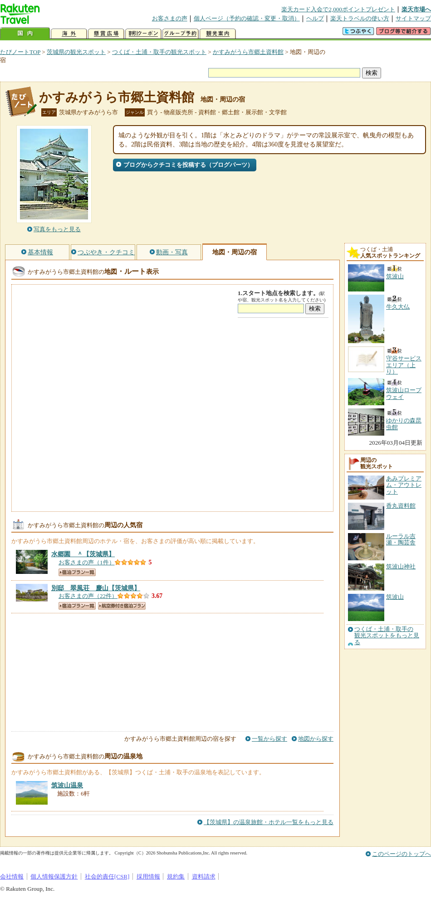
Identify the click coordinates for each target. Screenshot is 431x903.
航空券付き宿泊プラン (122, 606)
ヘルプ (315, 18)
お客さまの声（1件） (87, 562)
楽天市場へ (416, 9)
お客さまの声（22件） (88, 595)
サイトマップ (413, 18)
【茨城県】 (83, 554)
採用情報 (148, 876)
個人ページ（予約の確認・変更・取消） (247, 18)
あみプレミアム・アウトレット (403, 485)
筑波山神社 (401, 566)
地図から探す (315, 738)
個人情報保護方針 (54, 876)
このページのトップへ (401, 853)
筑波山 (395, 596)
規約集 (176, 876)
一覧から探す (269, 738)
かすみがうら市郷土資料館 (248, 52)
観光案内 (218, 33)
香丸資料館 (401, 505)
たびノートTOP (20, 52)
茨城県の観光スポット (76, 52)
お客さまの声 (169, 18)
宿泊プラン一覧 (77, 572)
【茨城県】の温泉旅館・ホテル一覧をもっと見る (268, 822)
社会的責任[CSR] (107, 876)
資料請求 (204, 876)
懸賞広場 (106, 33)
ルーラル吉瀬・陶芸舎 (401, 539)
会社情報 (12, 876)
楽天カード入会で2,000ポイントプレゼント (338, 9)
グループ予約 (180, 33)
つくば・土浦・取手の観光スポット (159, 52)
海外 (69, 33)
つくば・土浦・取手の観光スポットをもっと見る (386, 636)
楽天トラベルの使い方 (359, 18)
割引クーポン (143, 33)
